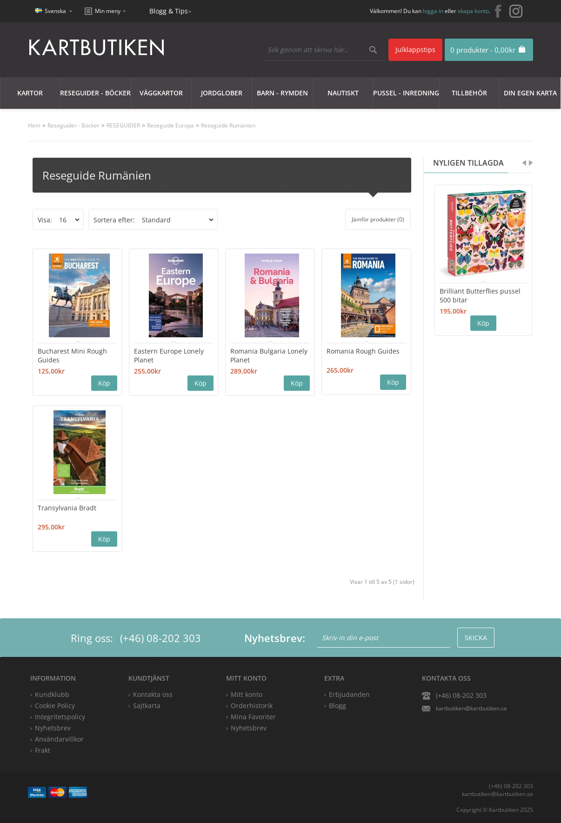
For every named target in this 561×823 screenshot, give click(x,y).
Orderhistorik (252, 705)
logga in (433, 11)
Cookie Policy (55, 705)
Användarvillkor (59, 739)
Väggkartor (161, 92)
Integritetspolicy (60, 716)
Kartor (30, 92)
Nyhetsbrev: (274, 638)
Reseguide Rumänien (228, 125)
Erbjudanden (349, 694)
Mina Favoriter (253, 716)
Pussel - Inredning (406, 92)
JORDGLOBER (221, 92)
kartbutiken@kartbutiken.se (471, 708)
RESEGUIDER (123, 125)
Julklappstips (415, 49)
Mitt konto (246, 694)
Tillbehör (469, 92)
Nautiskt (343, 92)
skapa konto (473, 11)
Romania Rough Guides (363, 351)
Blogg (337, 705)
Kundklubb (52, 694)
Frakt (42, 750)
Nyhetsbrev (249, 727)
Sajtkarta (146, 705)
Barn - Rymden (282, 92)
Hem (34, 125)
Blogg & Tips (168, 11)
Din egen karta (530, 92)
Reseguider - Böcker (95, 92)
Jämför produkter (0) (378, 219)
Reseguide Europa (170, 125)
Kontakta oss (153, 694)
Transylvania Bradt (67, 507)
